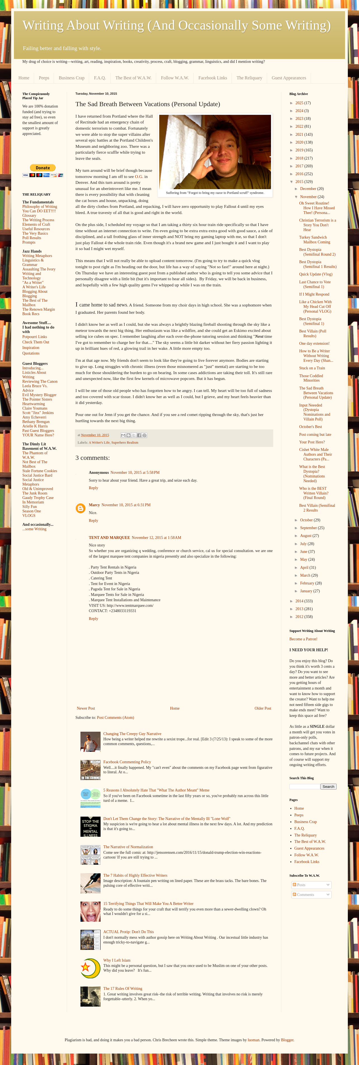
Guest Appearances (289, 77)
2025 (300, 103)
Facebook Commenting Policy (127, 762)
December (308, 189)
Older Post (263, 708)
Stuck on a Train (312, 368)
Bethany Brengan (36, 422)
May (304, 559)
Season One (31, 511)
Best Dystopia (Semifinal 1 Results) (318, 264)
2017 (300, 166)
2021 (300, 134)
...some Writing (34, 529)
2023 (300, 119)
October (307, 520)
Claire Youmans (34, 408)
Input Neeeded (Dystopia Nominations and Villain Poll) (314, 412)
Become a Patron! (303, 639)
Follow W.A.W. (175, 77)
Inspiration (30, 348)
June (304, 552)
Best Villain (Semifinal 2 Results (317, 507)
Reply (93, 488)
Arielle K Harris (35, 426)
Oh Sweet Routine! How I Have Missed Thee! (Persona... (317, 208)
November (309, 197)
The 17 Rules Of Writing (122, 988)
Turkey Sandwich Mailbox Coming (314, 239)
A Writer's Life (99, 442)
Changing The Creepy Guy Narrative (132, 734)
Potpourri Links (34, 337)
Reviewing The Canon (40, 381)
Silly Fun (29, 507)
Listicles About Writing (34, 374)
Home (23, 77)
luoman (254, 1040)
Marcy (94, 505)
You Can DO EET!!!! (39, 211)
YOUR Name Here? (38, 435)
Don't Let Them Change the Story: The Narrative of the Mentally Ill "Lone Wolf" (166, 819)
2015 (300, 182)
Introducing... (33, 368)
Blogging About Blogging (34, 293)
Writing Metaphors (37, 256)
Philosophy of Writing (39, 207)
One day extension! (314, 343)
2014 (300, 601)
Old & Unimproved (37, 489)
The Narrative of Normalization (128, 847)
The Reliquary (249, 77)
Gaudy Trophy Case (38, 498)
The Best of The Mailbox (34, 302)
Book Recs (30, 314)
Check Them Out (35, 342)
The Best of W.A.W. (133, 77)
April (304, 567)
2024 (300, 111)
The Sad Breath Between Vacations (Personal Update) (316, 393)
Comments (303, 895)
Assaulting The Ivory (39, 269)
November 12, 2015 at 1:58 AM (156, 538)
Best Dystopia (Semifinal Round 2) (317, 252)
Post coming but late (315, 434)
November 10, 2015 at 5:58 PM (135, 472)
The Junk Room (34, 493)
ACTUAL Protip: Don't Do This (128, 932)
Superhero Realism (124, 442)
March (305, 575)
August (306, 536)
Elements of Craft (36, 224)
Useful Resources (36, 229)
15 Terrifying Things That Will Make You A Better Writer (148, 904)
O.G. (139, 176)
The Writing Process (38, 220)
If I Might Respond (314, 294)
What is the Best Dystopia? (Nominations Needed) (312, 474)
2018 (300, 158)
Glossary (29, 215)
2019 (300, 150)
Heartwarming (33, 404)
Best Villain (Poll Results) (312, 333)
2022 (300, 126)
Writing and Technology (31, 276)
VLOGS (28, 516)
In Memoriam (33, 502)
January (306, 591)
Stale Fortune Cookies (39, 471)
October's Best (310, 427)
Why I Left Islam (116, 960)
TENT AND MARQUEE (109, 538)
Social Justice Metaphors (33, 482)
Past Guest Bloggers (38, 431)
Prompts (28, 242)
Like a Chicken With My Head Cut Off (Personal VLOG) (315, 306)
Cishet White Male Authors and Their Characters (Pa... (315, 454)
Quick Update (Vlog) (315, 274)
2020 (300, 142)
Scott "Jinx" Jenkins (38, 413)
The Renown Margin (38, 309)
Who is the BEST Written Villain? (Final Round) (314, 493)
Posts (299, 885)
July (304, 544)
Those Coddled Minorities (311, 378)
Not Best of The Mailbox (34, 464)
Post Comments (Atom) (115, 717)
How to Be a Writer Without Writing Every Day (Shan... (316, 356)
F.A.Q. (100, 77)
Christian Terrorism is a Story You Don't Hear (317, 225)
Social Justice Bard (37, 475)
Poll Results (31, 238)
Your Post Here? (312, 442)
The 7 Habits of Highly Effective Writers (135, 875)
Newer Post (86, 708)
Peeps (44, 77)
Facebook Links (212, 77)
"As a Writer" (33, 282)
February (307, 583)
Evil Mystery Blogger (39, 395)
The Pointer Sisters (37, 399)
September (309, 528)
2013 (300, 609)
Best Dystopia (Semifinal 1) (311, 321)
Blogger (287, 1040)
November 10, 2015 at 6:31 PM (126, 505)
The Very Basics (35, 233)
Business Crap (71, 77)
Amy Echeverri (34, 417)
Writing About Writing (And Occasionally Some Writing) (176, 25)
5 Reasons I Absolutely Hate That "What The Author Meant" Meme (156, 790)
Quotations (30, 353)
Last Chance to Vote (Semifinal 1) (315, 284)
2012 (300, 617)
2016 (300, 174)
